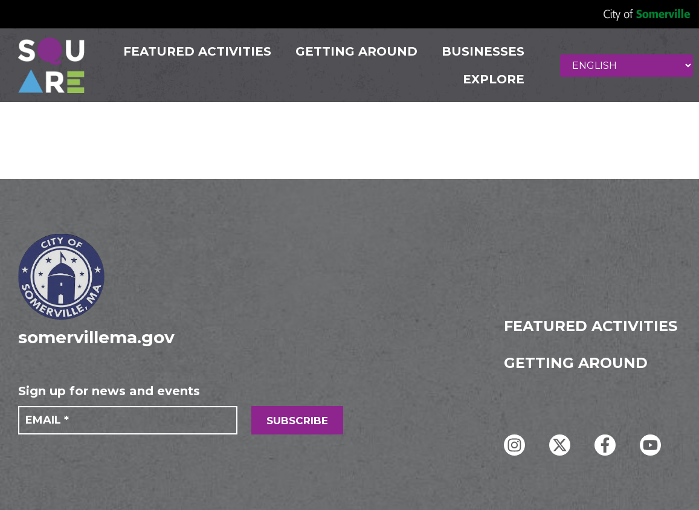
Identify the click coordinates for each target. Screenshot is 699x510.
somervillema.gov (96, 337)
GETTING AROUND (356, 51)
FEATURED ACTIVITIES (197, 51)
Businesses (482, 51)
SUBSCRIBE (297, 421)
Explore (493, 79)
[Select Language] (626, 65)
